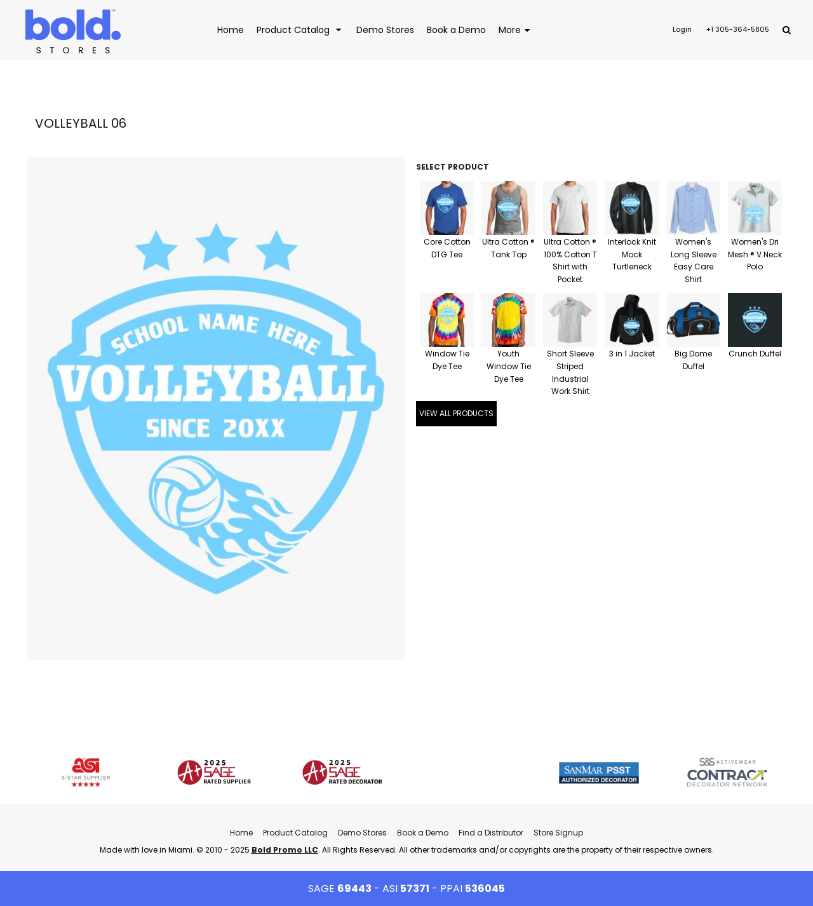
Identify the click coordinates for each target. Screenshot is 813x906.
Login (682, 29)
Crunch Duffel (755, 353)
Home (241, 832)
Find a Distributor (491, 832)
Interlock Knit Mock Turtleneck (632, 254)
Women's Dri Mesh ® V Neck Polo (755, 254)
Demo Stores (362, 832)
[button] (300, 29)
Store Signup (558, 832)
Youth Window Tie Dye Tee (509, 366)
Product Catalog (295, 832)
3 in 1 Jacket (632, 353)
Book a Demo (422, 832)
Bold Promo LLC (285, 849)
